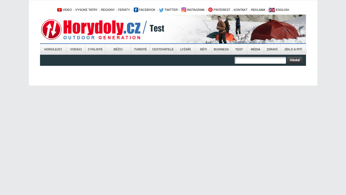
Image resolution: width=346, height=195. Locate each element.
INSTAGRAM (193, 9)
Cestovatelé (163, 49)
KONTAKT (241, 9)
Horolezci (53, 49)
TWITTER (168, 9)
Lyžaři (185, 49)
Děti (203, 49)
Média (255, 49)
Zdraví (272, 49)
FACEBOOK (145, 9)
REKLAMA (258, 9)
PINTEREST (219, 9)
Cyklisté (95, 49)
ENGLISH (279, 9)
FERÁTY (124, 9)
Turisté (140, 49)
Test (239, 49)
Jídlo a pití (293, 49)
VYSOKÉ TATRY (86, 9)
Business (221, 49)
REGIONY (108, 9)
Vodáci (76, 49)
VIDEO (64, 9)
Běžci (118, 49)
